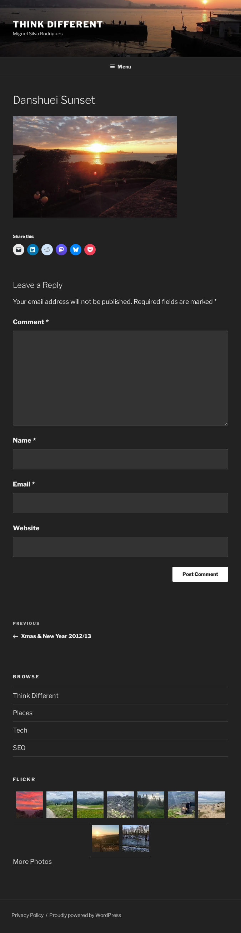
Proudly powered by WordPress (85, 915)
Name (24, 440)
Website (26, 528)
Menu (120, 66)
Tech (20, 730)
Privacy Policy (27, 915)
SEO (19, 747)
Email (24, 484)
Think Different (58, 24)
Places (22, 713)
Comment (31, 322)
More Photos (32, 861)
